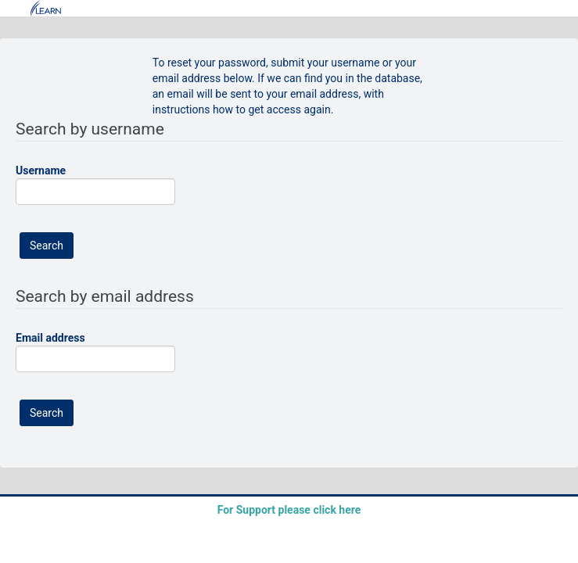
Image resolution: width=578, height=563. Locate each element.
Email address (50, 338)
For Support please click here (289, 510)
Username (41, 170)
